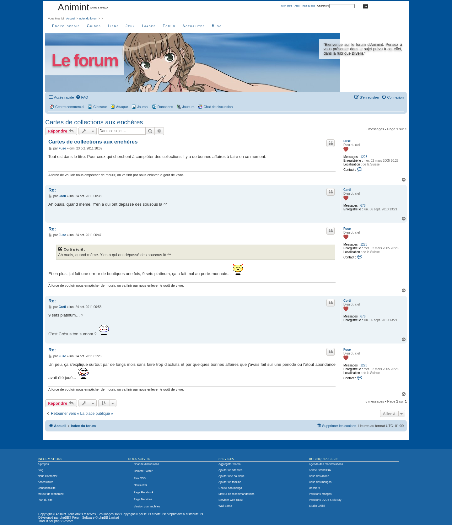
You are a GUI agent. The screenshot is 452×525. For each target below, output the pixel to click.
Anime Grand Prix (320, 470)
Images (149, 26)
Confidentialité (47, 488)
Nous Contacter (47, 476)
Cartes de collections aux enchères (94, 122)
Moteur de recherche (51, 493)
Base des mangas (320, 482)
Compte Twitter (143, 471)
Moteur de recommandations (236, 493)
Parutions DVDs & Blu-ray (325, 499)
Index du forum (87, 18)
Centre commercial (69, 107)
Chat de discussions (146, 464)
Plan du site (308, 5)
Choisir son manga (230, 488)
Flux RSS (140, 478)
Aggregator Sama (229, 464)
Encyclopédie (66, 26)
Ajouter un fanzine (229, 482)
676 (363, 205)
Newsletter (140, 485)
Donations (165, 107)
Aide (296, 5)
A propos (43, 464)
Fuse (347, 141)
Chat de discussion (218, 107)
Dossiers (314, 488)
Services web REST (231, 499)
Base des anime (319, 476)
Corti (347, 190)
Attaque (122, 107)
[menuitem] (82, 97)
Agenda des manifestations (326, 464)
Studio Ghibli (317, 505)
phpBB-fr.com (63, 521)
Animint (73, 7)
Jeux (130, 26)
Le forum (84, 60)
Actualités (194, 26)
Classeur (100, 107)
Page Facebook (143, 492)
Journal (142, 107)
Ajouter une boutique (231, 476)
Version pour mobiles (147, 506)
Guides (94, 26)
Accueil (70, 18)
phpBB (64, 517)
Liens (113, 26)
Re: (52, 189)
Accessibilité (45, 482)
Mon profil (286, 5)
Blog (217, 26)
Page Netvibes (143, 499)
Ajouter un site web (230, 470)
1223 (363, 157)
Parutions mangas (320, 493)
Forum (169, 26)
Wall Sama (225, 505)
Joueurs (188, 107)
